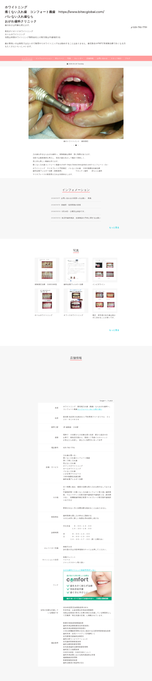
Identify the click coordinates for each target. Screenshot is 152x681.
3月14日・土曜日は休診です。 (74, 211)
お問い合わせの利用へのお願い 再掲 (76, 198)
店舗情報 (90, 58)
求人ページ (59, 58)
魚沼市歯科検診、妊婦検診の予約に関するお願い (81, 218)
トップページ (27, 58)
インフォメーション (44, 58)
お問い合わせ (102, 58)
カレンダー (78, 58)
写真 (69, 58)
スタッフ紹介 (116, 58)
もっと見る (114, 228)
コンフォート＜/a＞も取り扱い (89, 409)
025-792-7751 (140, 27)
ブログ (127, 58)
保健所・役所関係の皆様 (71, 205)
